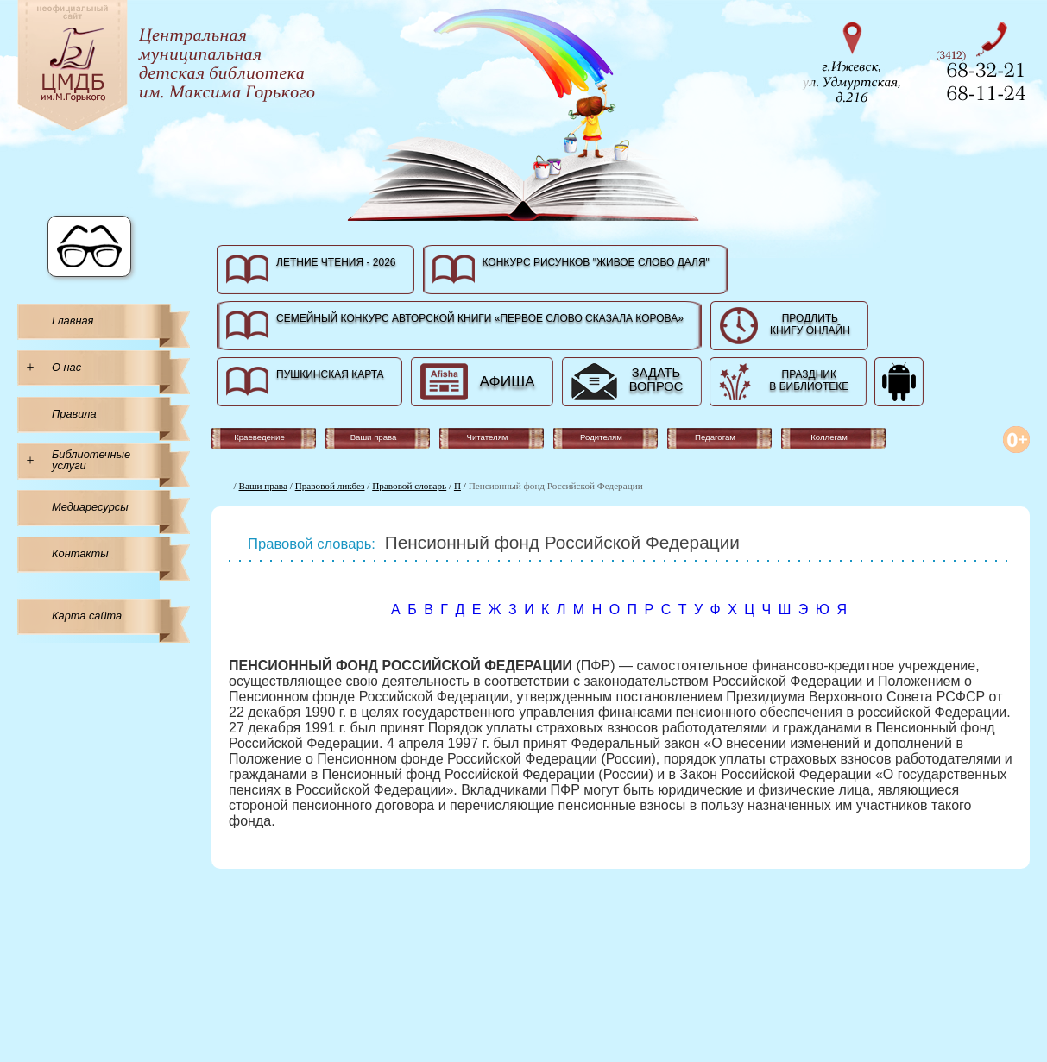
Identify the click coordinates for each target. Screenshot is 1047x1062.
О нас (66, 367)
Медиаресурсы (90, 506)
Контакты (80, 553)
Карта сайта (87, 615)
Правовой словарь (409, 486)
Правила (74, 413)
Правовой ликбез (330, 486)
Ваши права (263, 486)
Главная (72, 320)
